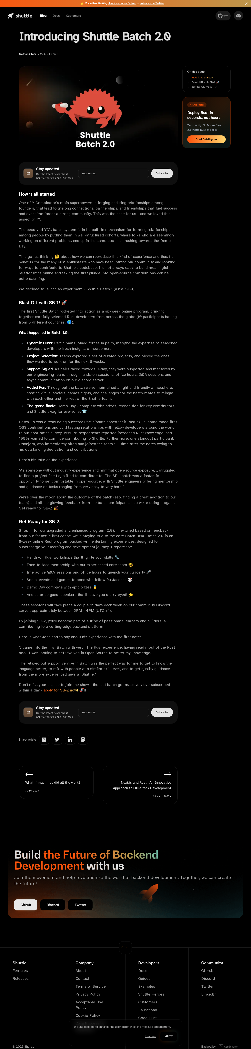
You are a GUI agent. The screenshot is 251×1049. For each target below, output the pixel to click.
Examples (146, 986)
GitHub (207, 970)
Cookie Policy (87, 1015)
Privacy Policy (87, 994)
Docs (56, 16)
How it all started (202, 77)
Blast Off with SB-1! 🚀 (206, 82)
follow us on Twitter (152, 3)
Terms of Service (90, 986)
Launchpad (147, 1010)
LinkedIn (208, 994)
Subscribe (162, 173)
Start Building (206, 139)
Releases (21, 978)
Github (25, 905)
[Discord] (238, 15)
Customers (73, 16)
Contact (82, 978)
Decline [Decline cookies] (150, 1036)
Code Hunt (147, 1017)
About (80, 970)
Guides (144, 978)
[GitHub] (223, 15)
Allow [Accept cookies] (168, 1036)
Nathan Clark (27, 54)
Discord (53, 905)
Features (20, 970)
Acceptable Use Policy (89, 1005)
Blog (43, 16)
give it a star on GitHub (121, 3)
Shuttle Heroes (151, 994)
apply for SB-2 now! (61, 690)
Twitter (80, 905)
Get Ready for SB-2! (204, 87)
